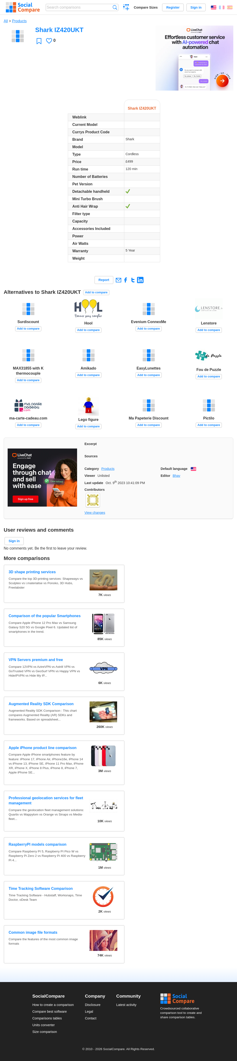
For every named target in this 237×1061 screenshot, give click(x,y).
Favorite (39, 41)
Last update (93, 483)
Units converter (43, 1025)
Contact (91, 1018)
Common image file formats (33, 932)
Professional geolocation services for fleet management (46, 800)
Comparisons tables (47, 1018)
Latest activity (126, 1005)
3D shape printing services (32, 572)
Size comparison (44, 1032)
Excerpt (90, 444)
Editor (165, 476)
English (213, 7)
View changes (94, 512)
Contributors (94, 489)
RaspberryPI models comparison (37, 844)
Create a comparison (126, 7)
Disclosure (92, 1005)
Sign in (196, 7)
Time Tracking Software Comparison (41, 889)
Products (19, 21)
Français (222, 7)
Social (182, 998)
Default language (174, 469)
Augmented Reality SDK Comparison (41, 704)
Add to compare (96, 292)
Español (230, 7)
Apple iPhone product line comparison (42, 748)
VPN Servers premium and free (36, 660)
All (6, 21)
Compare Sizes (146, 7)
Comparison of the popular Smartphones (45, 616)
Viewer (89, 476)
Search (115, 7)
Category (91, 469)
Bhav (176, 476)
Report (104, 280)
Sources (91, 456)
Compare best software (49, 1011)
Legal (89, 1011)
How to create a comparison (53, 1005)
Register (173, 7)
